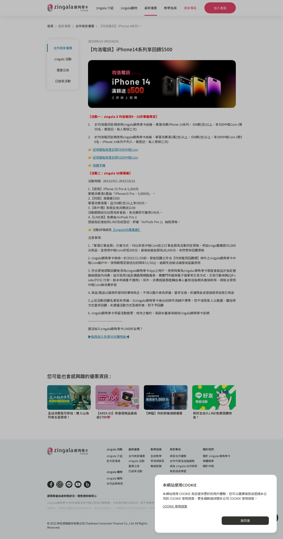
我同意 (245, 520)
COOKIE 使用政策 (175, 506)
